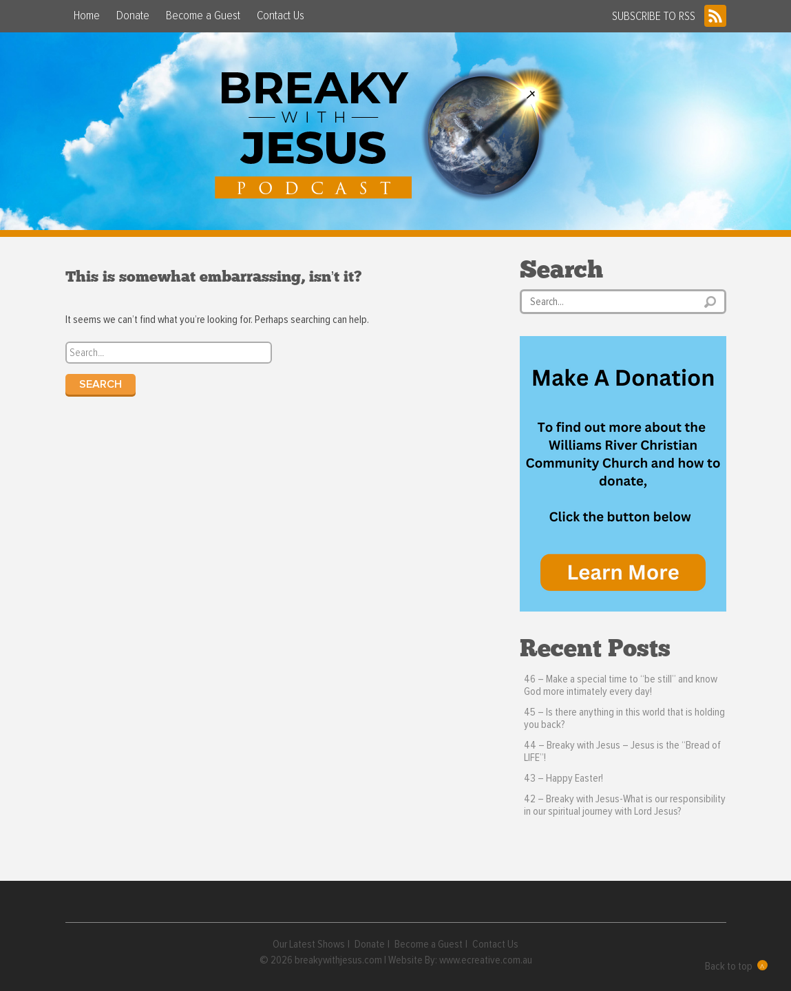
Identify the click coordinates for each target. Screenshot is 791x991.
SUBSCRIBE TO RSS (669, 16)
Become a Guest (203, 16)
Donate (132, 16)
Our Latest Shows (309, 944)
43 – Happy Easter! (563, 778)
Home (87, 16)
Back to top (736, 966)
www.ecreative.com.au (485, 960)
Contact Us (280, 16)
